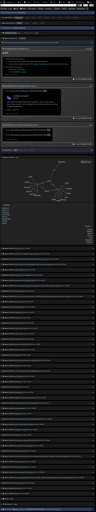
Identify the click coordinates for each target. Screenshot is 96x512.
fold (45, 90)
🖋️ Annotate (56, 8)
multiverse (21, 59)
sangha (24, 72)
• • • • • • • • (41, 18)
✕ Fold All (22, 38)
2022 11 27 (5, 210)
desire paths (6, 214)
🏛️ (14, 509)
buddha (22, 69)
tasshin (4, 223)
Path (19, 33)
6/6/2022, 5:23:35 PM (12, 110)
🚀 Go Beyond (32, 8)
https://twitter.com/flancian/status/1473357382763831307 (28, 130)
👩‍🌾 (3, 49)
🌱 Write (64, 8)
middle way (45, 64)
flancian (8, 91)
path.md (16, 49)
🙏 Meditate (72, 8)
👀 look (16, 8)
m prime (4, 221)
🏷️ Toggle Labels (85, 162)
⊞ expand (40, 8)
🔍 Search (4, 8)
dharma (20, 67)
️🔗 (89, 49)
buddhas (36, 64)
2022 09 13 (5, 208)
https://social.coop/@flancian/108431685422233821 (27, 91)
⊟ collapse (48, 8)
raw (86, 49)
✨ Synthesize (81, 8)
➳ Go (10, 8)
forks (66, 64)
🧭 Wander (23, 8)
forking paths (6, 219)
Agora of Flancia (20, 509)
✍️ (91, 49)
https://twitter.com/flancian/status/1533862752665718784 (28, 135)
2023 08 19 (5, 212)
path (36, 33)
